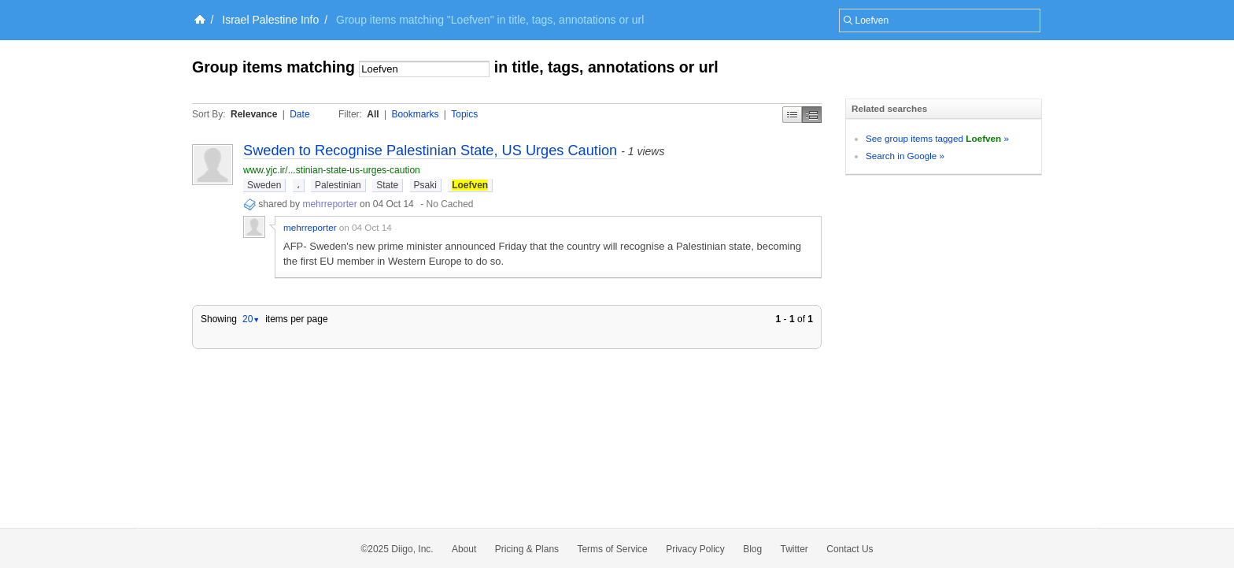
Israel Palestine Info (270, 19)
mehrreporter (329, 204)
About (464, 549)
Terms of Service (612, 549)
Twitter (794, 549)
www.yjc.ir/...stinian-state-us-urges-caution (331, 170)
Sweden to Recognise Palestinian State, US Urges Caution (430, 150)
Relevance (254, 114)
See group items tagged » (937, 138)
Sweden (264, 185)
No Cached (449, 204)
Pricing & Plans (527, 549)
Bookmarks (414, 114)
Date (299, 114)
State (387, 185)
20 (251, 319)
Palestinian (338, 185)
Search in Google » (905, 155)
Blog (752, 549)
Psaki (425, 185)
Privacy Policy (695, 549)
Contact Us (849, 549)
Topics (464, 114)
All (373, 114)
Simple (792, 114)
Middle (812, 114)
